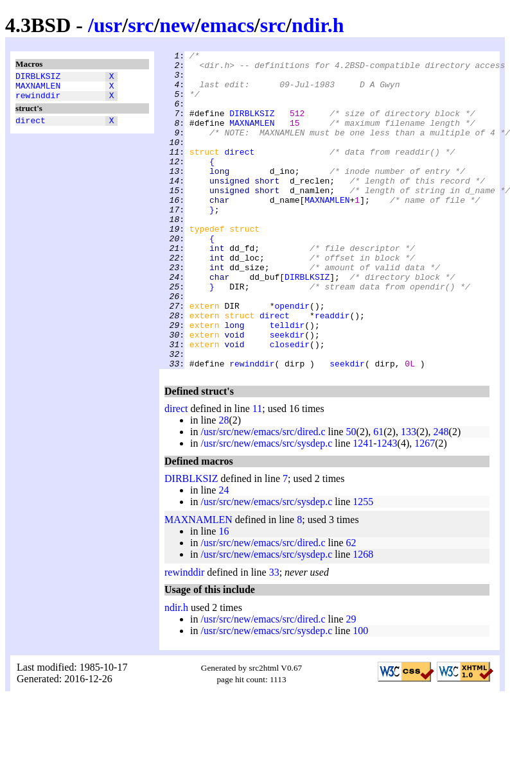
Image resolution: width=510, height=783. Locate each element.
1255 (363, 565)
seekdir (287, 392)
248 (441, 495)
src (141, 25)
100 (360, 694)
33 (274, 635)
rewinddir (37, 101)
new (177, 25)
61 (378, 495)
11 (257, 472)
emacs (227, 25)
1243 (387, 506)
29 (351, 682)
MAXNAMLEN (37, 89)
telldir (287, 380)
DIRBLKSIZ (37, 77)
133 (408, 495)
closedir (290, 403)
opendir (292, 357)
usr (108, 25)
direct (30, 127)
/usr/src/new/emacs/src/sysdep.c (266, 506)
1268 (363, 617)
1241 (363, 506)
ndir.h (318, 25)
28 (223, 483)
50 (351, 495)
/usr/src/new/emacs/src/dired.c (262, 495)
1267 (424, 506)
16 (223, 594)
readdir (332, 369)
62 (351, 606)
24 (223, 553)
